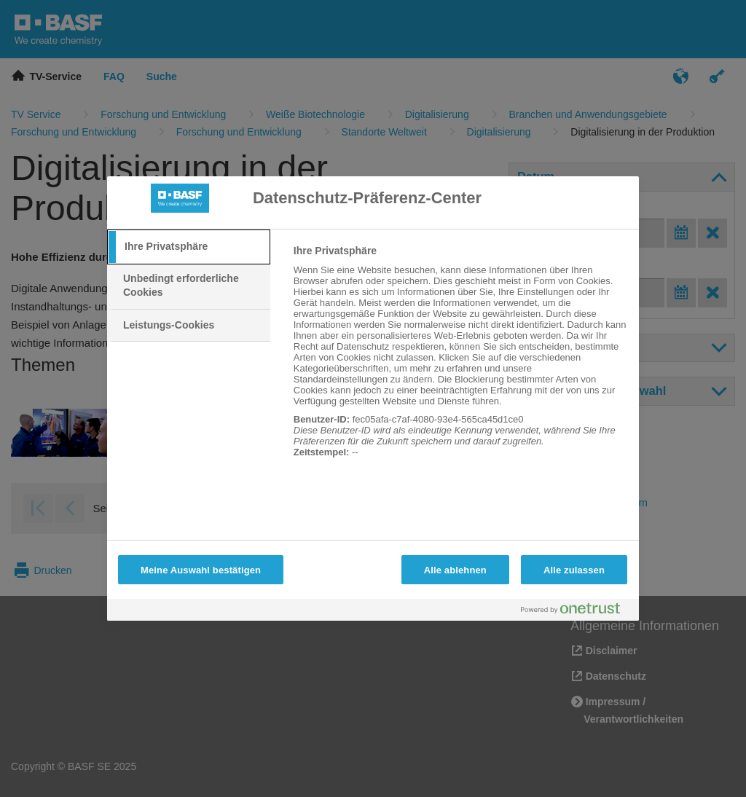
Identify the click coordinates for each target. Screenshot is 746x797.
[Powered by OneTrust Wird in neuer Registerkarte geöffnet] (576, 611)
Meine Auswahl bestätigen (201, 570)
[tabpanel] (460, 359)
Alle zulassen (574, 570)
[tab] (189, 247)
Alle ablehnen (455, 570)
